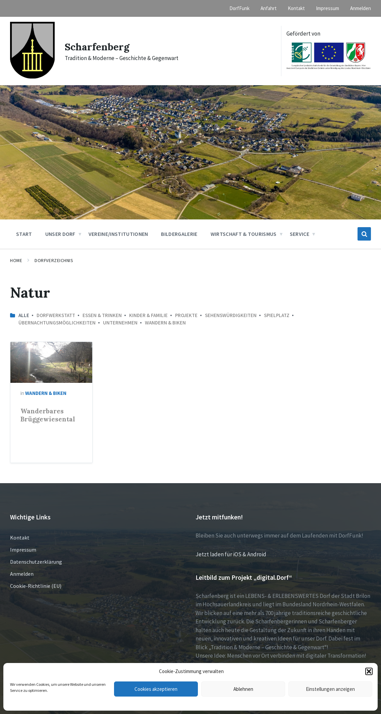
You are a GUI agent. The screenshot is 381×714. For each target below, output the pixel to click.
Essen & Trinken (102, 315)
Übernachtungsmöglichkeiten (57, 322)
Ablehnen (243, 689)
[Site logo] (32, 76)
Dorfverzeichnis (54, 260)
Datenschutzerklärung (36, 561)
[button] (369, 671)
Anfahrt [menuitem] (269, 8)
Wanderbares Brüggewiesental (47, 415)
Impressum (23, 549)
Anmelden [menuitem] (360, 8)
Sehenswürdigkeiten (231, 315)
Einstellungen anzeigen (330, 689)
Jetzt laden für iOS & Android (231, 554)
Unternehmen (120, 322)
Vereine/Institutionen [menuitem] (118, 234)
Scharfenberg (97, 46)
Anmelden (22, 573)
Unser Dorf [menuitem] (60, 234)
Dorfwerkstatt (56, 315)
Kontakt (20, 537)
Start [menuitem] (24, 234)
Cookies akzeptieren (155, 689)
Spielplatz (276, 315)
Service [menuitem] (299, 234)
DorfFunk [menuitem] (239, 8)
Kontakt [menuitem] (296, 8)
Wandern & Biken (165, 322)
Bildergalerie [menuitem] (179, 234)
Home (16, 260)
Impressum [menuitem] (327, 8)
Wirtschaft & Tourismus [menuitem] (244, 234)
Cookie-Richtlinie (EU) (35, 585)
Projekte (186, 315)
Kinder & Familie (148, 315)
